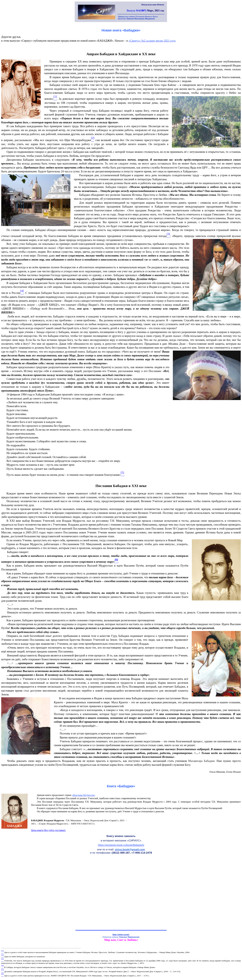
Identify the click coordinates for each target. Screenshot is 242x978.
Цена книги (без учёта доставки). (48, 830)
